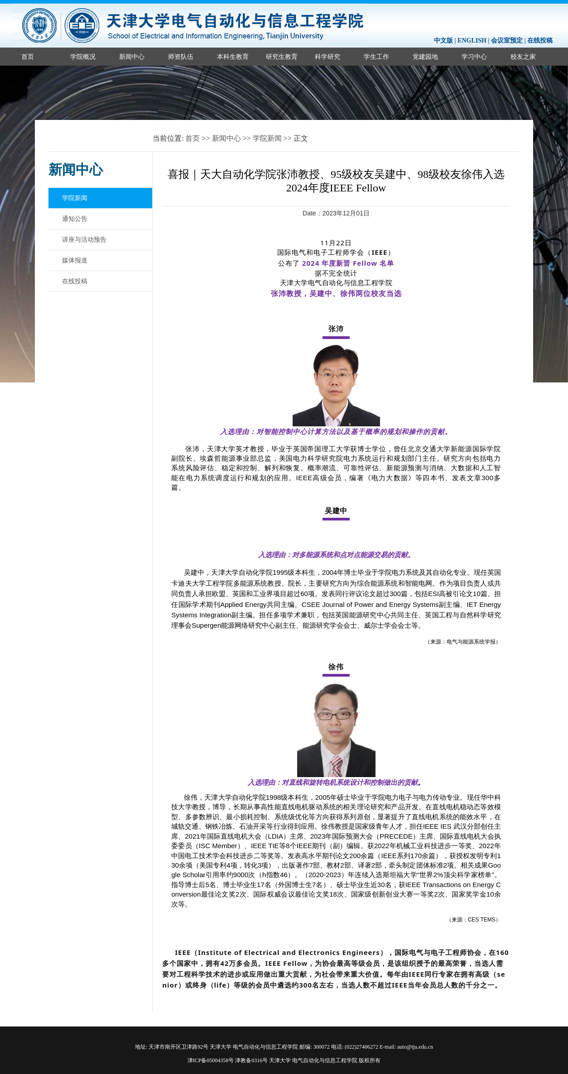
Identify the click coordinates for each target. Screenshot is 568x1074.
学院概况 (83, 56)
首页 (27, 56)
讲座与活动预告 (84, 239)
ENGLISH (471, 40)
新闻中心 (131, 56)
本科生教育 (233, 56)
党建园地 (425, 56)
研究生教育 (282, 56)
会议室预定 (507, 40)
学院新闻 (267, 138)
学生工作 (376, 56)
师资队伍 (180, 56)
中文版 (443, 40)
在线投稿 (540, 40)
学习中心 (474, 56)
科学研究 (327, 56)
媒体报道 (74, 260)
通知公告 (74, 218)
